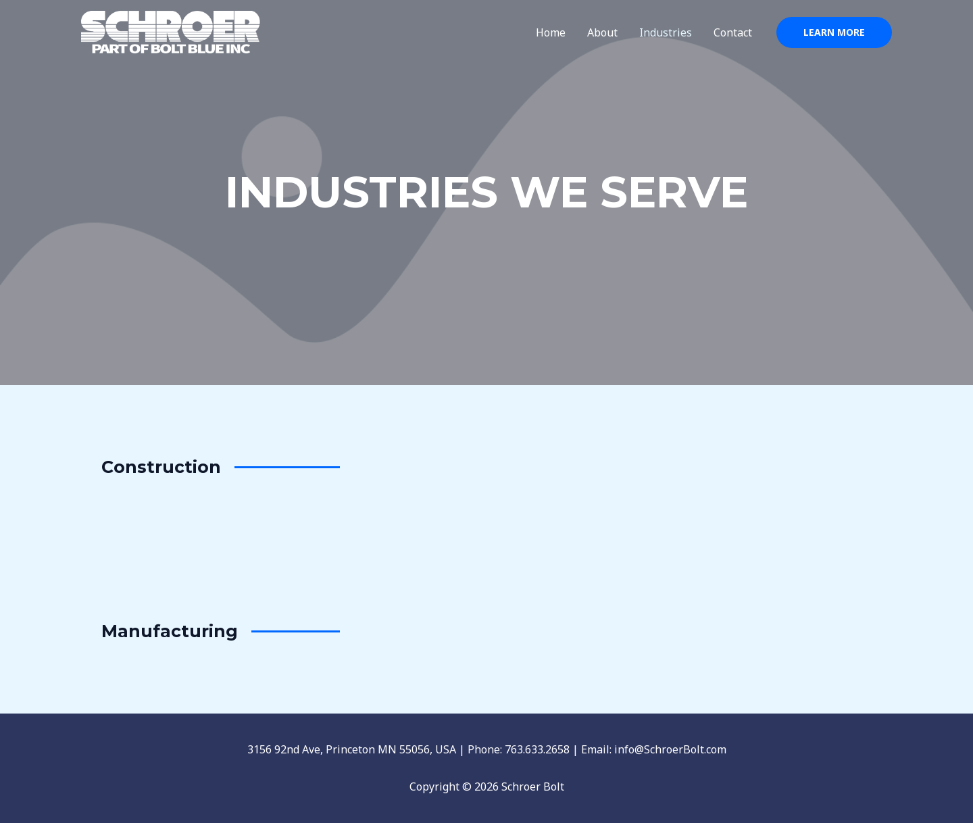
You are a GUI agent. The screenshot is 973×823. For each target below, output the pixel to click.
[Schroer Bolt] (170, 31)
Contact (733, 32)
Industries (665, 32)
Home (551, 32)
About (602, 32)
